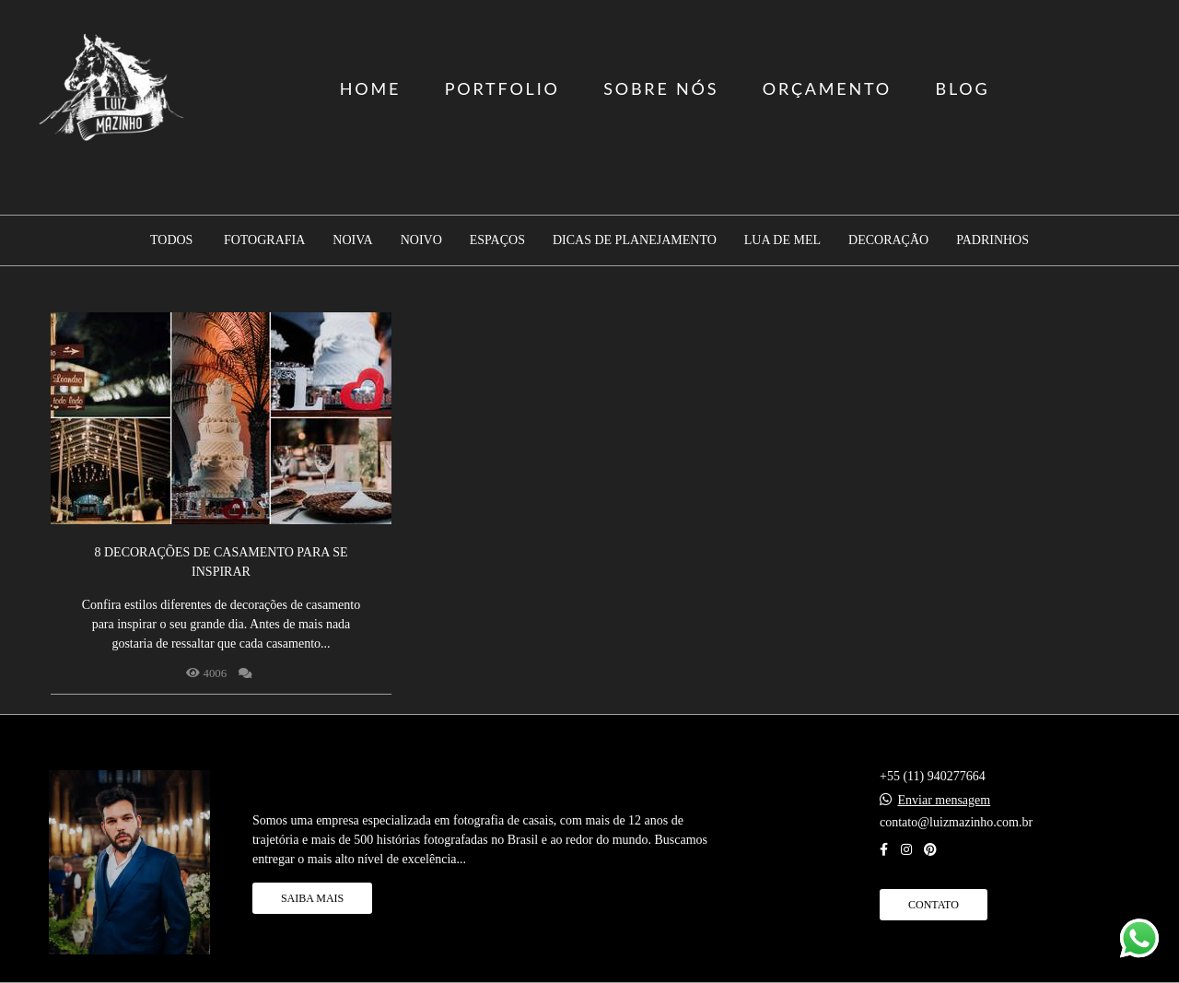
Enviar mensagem (944, 800)
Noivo (421, 240)
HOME (370, 88)
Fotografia (264, 240)
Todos (171, 240)
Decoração (888, 240)
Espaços (497, 240)
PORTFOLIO (502, 88)
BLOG (962, 88)
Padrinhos (992, 240)
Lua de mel (782, 240)
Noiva (352, 240)
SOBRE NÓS (660, 88)
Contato (933, 904)
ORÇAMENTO (827, 88)
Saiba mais (312, 898)
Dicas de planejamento (635, 240)
